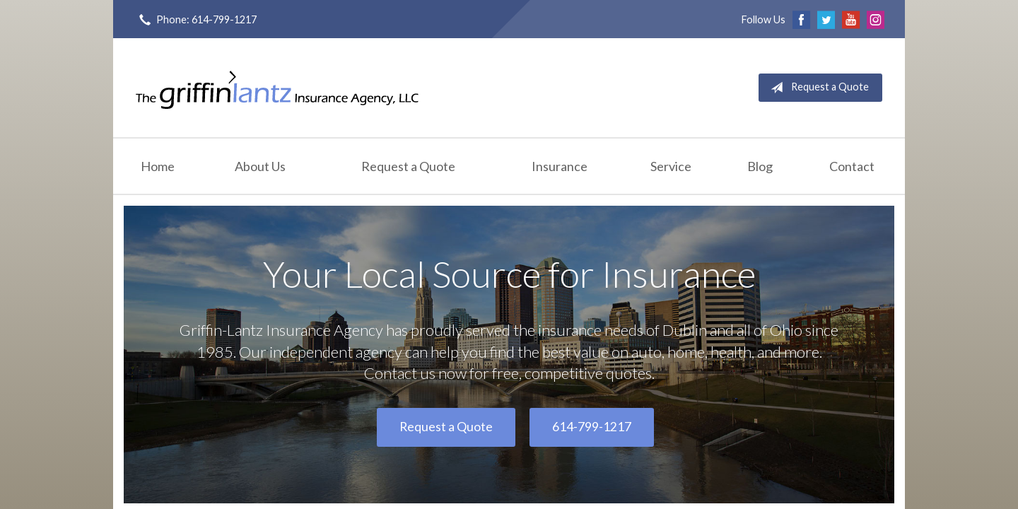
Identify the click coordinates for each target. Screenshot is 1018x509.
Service (670, 166)
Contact (851, 166)
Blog (760, 166)
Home (158, 166)
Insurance (559, 166)
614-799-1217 (591, 426)
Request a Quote (817, 87)
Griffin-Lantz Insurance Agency (277, 87)
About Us (260, 166)
